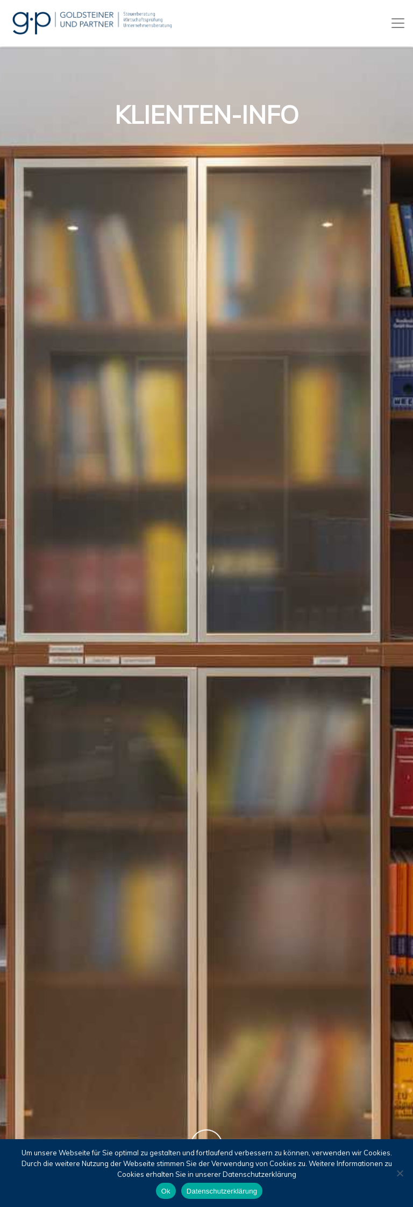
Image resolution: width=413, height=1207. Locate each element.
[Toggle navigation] (398, 23)
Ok (165, 1191)
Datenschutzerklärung (222, 1191)
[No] (399, 1173)
